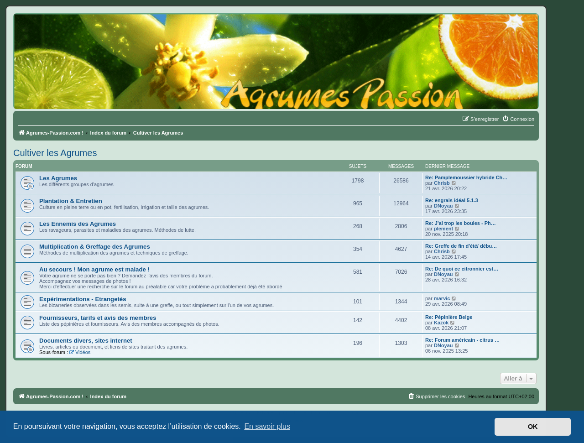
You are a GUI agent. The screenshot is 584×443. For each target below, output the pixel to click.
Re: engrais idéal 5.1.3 (451, 200)
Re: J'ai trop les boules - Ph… (460, 223)
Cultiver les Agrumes (55, 153)
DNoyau (443, 205)
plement (443, 228)
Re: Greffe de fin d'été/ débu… (461, 246)
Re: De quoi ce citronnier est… (461, 268)
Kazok (441, 322)
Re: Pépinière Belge (448, 317)
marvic (442, 298)
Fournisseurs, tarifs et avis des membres (97, 317)
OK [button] (533, 426)
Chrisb (442, 183)
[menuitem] (518, 119)
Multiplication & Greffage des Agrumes (94, 246)
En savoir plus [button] (267, 426)
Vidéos (79, 352)
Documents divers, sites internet (85, 340)
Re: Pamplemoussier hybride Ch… (466, 177)
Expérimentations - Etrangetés (82, 299)
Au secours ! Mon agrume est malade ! (94, 269)
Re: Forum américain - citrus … (462, 340)
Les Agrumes (58, 178)
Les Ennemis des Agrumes (77, 223)
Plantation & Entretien (70, 201)
